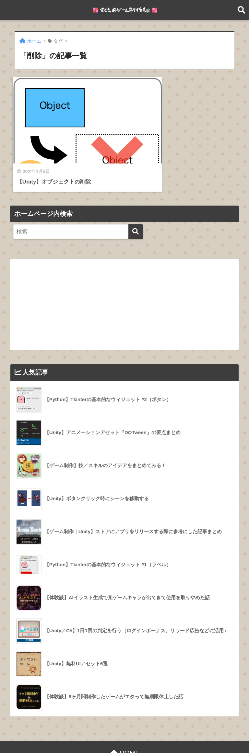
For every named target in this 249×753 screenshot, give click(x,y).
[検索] (135, 205)
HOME (124, 727)
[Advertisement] (124, 278)
